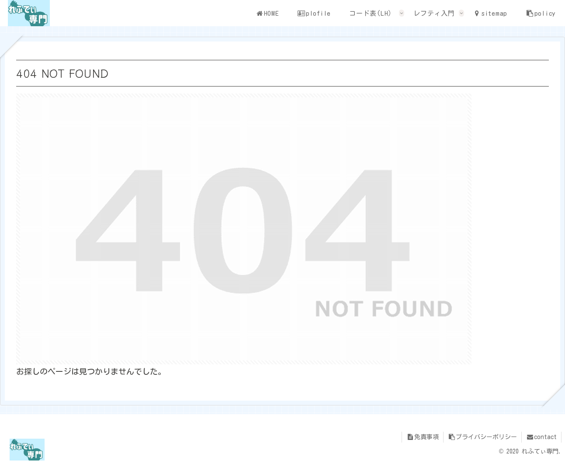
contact (541, 437)
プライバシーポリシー (482, 437)
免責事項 (422, 437)
